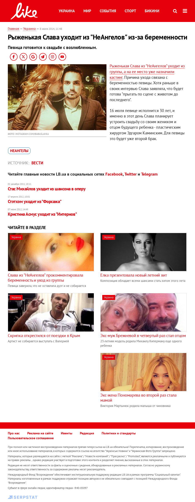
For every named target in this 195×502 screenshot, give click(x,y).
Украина (67, 10)
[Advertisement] (43, 382)
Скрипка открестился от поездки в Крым (44, 335)
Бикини (152, 10)
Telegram (149, 174)
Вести (37, 162)
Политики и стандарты (119, 433)
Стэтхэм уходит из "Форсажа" (34, 201)
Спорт (130, 10)
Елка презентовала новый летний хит (133, 275)
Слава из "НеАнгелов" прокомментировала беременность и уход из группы (45, 277)
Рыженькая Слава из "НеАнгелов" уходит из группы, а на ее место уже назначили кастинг (147, 71)
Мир (87, 10)
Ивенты (66, 433)
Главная (13, 28)
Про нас (14, 433)
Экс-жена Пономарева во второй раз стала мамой (138, 397)
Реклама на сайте (40, 433)
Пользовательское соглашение (31, 438)
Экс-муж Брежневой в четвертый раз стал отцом (143, 335)
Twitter (130, 174)
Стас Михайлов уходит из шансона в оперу (47, 189)
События (108, 10)
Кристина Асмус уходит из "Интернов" (42, 214)
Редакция (87, 433)
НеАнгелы (19, 150)
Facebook (114, 174)
